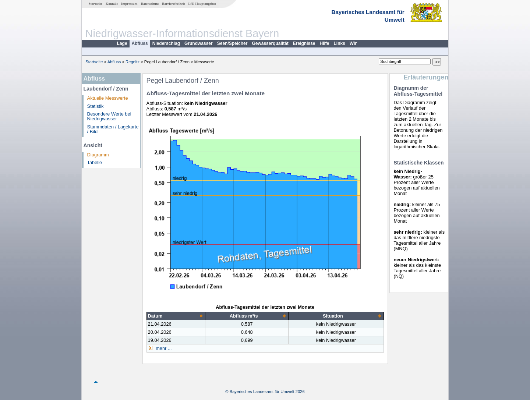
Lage (122, 43)
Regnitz (132, 62)
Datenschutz (150, 4)
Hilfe (324, 43)
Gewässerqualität (270, 43)
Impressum (129, 4)
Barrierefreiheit (173, 4)
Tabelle (94, 162)
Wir (353, 43)
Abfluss (140, 43)
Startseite (95, 4)
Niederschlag (166, 43)
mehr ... (163, 348)
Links (339, 43)
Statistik (95, 106)
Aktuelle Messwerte (107, 98)
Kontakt (112, 4)
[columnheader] (175, 316)
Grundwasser (198, 43)
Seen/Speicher (232, 43)
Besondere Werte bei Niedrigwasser (109, 116)
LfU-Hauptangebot (202, 4)
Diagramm (98, 154)
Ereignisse (304, 43)
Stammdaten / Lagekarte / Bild (113, 129)
